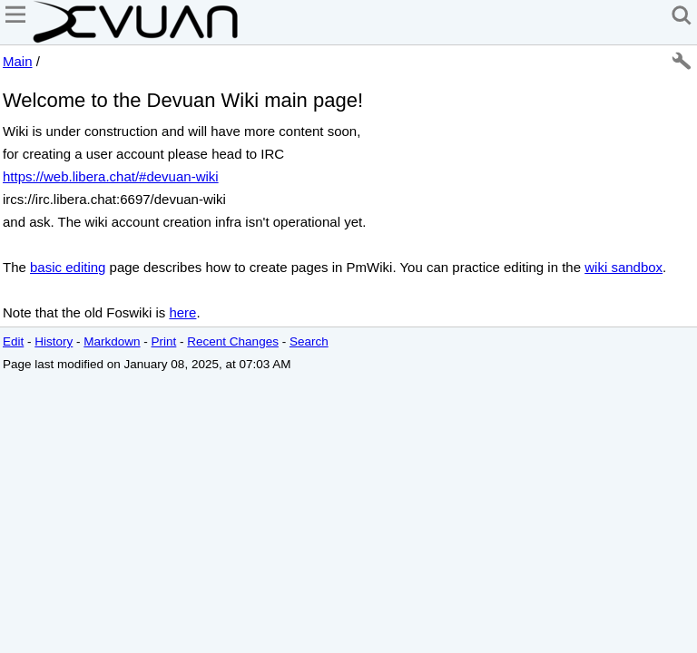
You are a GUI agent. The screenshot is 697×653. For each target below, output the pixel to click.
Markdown (111, 341)
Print (164, 341)
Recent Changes (233, 341)
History (53, 341)
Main (18, 61)
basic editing (67, 267)
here (182, 312)
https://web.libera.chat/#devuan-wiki (111, 176)
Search (309, 341)
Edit (13, 341)
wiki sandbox (623, 267)
